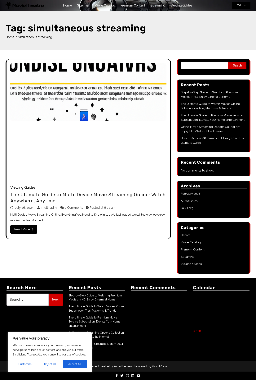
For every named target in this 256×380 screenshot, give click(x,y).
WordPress (159, 366)
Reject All (50, 364)
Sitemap (83, 5)
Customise (25, 364)
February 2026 (190, 193)
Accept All (74, 364)
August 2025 (189, 201)
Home (67, 5)
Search (237, 65)
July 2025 (187, 208)
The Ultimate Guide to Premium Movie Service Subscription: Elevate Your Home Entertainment (95, 321)
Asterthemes (123, 366)
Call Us (241, 5)
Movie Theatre (98, 366)
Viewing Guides (181, 5)
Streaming (158, 5)
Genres (185, 235)
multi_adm (47, 207)
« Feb (197, 331)
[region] (50, 352)
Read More (23, 229)
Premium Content (132, 5)
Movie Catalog (104, 5)
